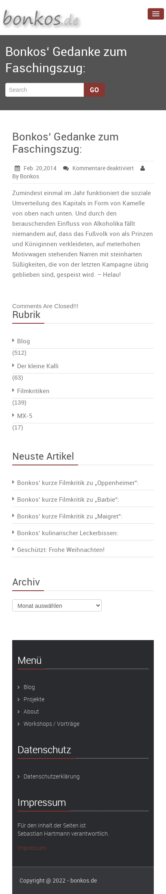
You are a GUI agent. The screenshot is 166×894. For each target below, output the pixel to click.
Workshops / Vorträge (51, 723)
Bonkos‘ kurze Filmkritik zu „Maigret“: (69, 516)
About (31, 711)
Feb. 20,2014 (36, 168)
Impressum (31, 848)
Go (94, 89)
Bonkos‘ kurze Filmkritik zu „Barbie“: (68, 499)
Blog (23, 341)
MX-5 (24, 415)
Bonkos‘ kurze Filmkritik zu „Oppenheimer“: (78, 482)
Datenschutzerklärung (52, 776)
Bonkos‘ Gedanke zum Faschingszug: (65, 142)
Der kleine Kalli (38, 366)
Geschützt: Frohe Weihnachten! (61, 549)
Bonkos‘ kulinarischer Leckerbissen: (67, 533)
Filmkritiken (33, 391)
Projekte (34, 699)
